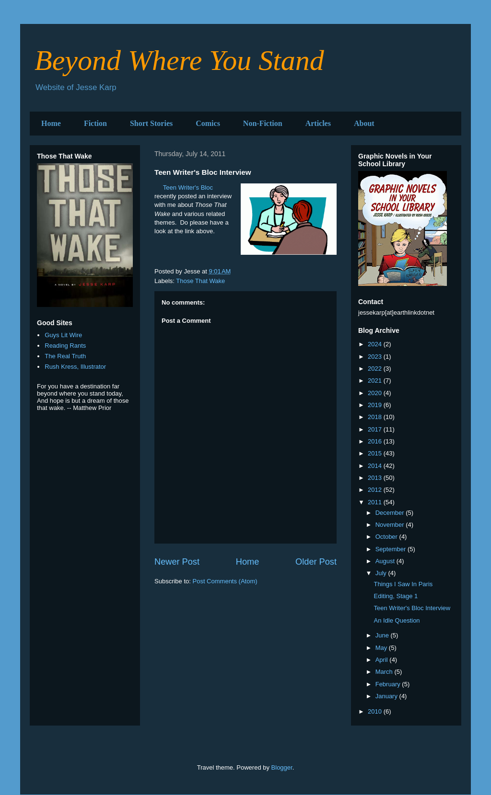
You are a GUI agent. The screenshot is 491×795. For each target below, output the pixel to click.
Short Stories (151, 123)
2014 (376, 465)
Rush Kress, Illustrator (75, 366)
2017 (376, 429)
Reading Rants (65, 345)
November (390, 524)
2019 (376, 405)
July (381, 573)
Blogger (281, 767)
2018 (376, 416)
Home (51, 123)
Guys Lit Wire (63, 335)
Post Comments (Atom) (225, 581)
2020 (376, 393)
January (387, 696)
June (383, 635)
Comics (208, 123)
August (386, 561)
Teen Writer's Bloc (188, 187)
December (390, 512)
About (364, 123)
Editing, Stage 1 (396, 596)
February (388, 684)
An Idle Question (397, 620)
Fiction (95, 123)
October (387, 536)
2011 (376, 502)
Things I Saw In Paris (403, 584)
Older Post (316, 562)
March (385, 671)
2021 (376, 380)
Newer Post (176, 562)
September (391, 549)
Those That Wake (200, 280)
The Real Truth (65, 356)
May (382, 647)
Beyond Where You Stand (179, 60)
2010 (376, 711)
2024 (376, 344)
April (382, 659)
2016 (376, 441)
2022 (376, 368)
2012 (376, 489)
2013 (376, 477)
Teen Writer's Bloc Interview (412, 608)
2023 (376, 356)
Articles (318, 123)
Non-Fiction (262, 123)
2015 (376, 453)
